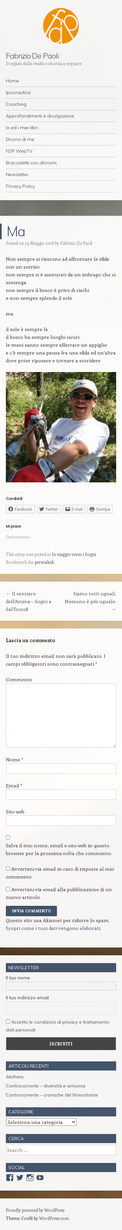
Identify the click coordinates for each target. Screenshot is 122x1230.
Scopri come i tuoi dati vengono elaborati (53, 928)
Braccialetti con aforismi (31, 163)
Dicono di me (20, 139)
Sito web (15, 811)
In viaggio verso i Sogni (74, 554)
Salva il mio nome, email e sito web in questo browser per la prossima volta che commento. (59, 849)
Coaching (16, 104)
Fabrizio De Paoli (32, 56)
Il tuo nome (18, 978)
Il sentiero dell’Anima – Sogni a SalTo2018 (28, 601)
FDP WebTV (19, 151)
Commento (19, 679)
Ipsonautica (18, 92)
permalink (44, 562)
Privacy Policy (20, 186)
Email (14, 785)
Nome (14, 759)
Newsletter (17, 174)
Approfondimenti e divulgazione (40, 116)
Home (12, 81)
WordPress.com (54, 1218)
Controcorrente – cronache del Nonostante (52, 1095)
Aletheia (14, 1077)
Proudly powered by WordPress (35, 1210)
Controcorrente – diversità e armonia (45, 1086)
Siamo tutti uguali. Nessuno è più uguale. (90, 601)
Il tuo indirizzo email (27, 998)
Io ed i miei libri (22, 128)
